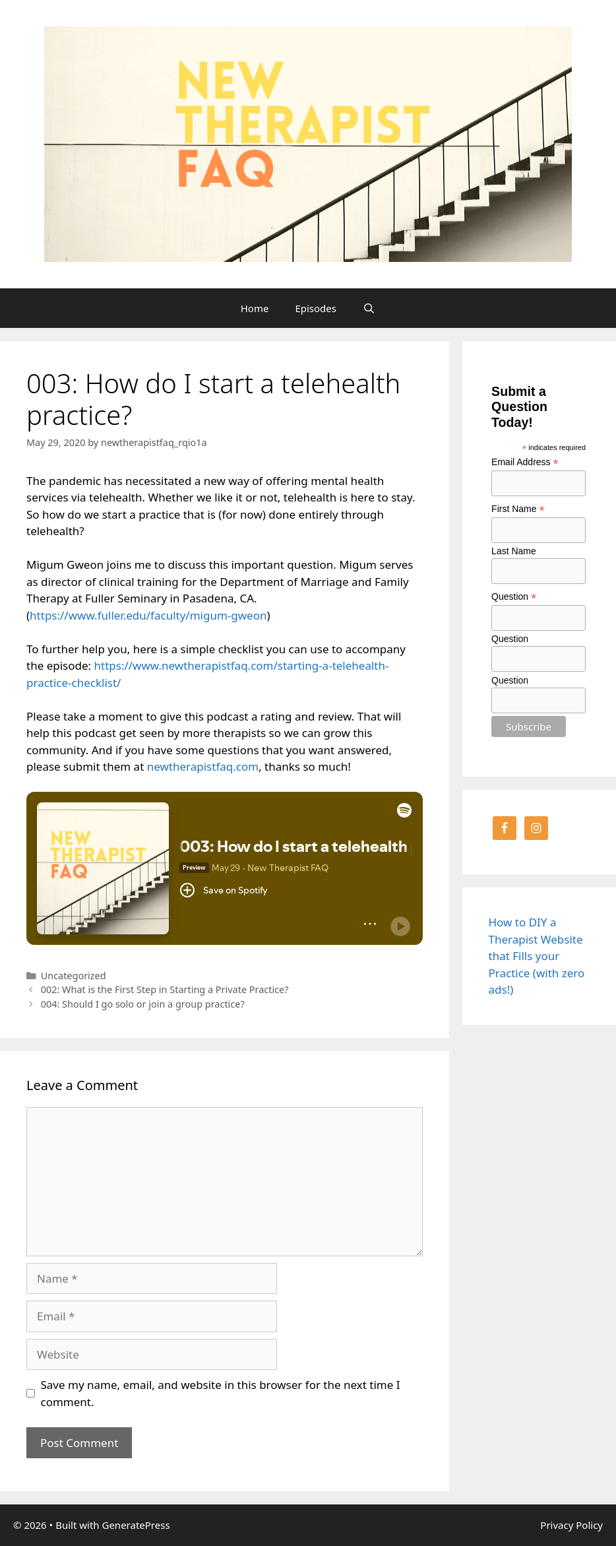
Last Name (513, 551)
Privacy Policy (571, 1524)
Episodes (315, 308)
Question (513, 597)
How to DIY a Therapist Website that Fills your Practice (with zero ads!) (537, 956)
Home (255, 308)
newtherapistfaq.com (203, 766)
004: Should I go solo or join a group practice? (143, 1004)
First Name (518, 509)
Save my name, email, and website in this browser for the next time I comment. (220, 1393)
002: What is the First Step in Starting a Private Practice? (165, 989)
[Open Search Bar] (369, 308)
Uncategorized (73, 975)
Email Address (525, 462)
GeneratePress (135, 1524)
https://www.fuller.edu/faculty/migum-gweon (148, 615)
